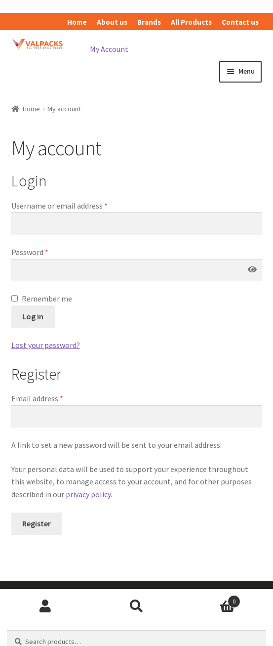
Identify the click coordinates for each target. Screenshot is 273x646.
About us (112, 22)
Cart (211, 599)
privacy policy (88, 494)
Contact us (240, 22)
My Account (109, 49)
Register (36, 523)
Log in (32, 316)
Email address (37, 398)
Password (29, 252)
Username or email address (59, 206)
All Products (191, 22)
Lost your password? (45, 345)
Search (136, 606)
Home (77, 22)
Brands (149, 22)
